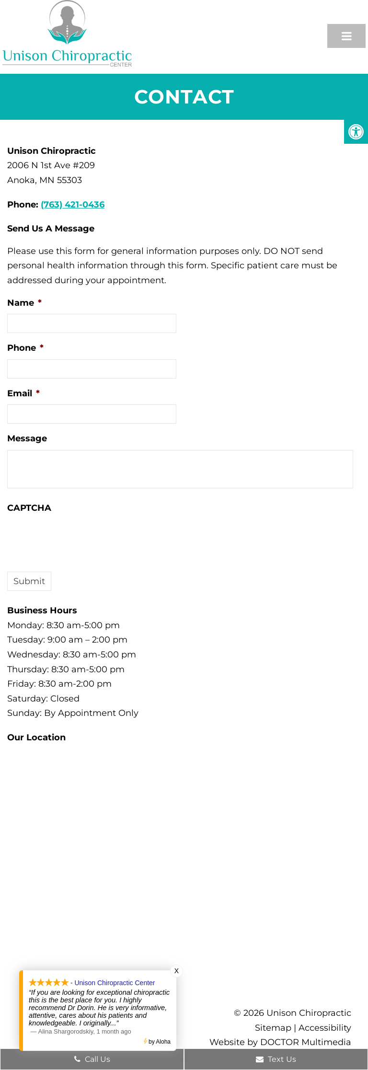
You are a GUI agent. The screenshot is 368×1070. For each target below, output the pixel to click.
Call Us (92, 1059)
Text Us (276, 1059)
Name (24, 303)
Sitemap (273, 1028)
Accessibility (325, 1028)
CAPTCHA (29, 508)
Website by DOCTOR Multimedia (280, 1042)
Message (27, 438)
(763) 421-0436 (72, 204)
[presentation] (80, 537)
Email (23, 393)
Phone (25, 348)
